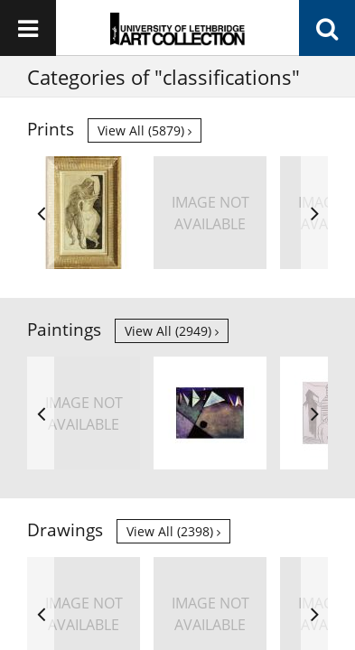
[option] (83, 212)
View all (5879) (145, 130)
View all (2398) (173, 531)
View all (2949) (172, 330)
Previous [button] (40, 212)
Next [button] (314, 212)
